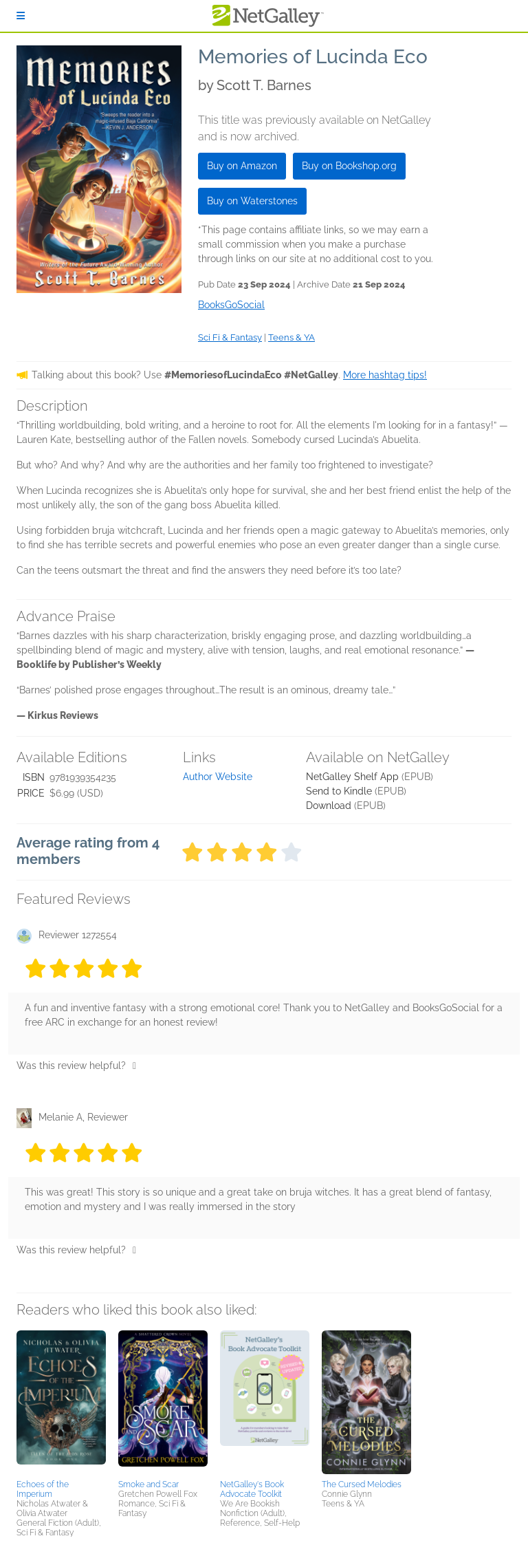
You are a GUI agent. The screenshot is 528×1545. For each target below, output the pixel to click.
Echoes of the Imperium (42, 1489)
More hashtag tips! (385, 374)
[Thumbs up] (134, 1065)
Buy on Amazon (242, 165)
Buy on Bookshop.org (349, 165)
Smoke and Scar (148, 1484)
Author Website (217, 776)
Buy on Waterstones (252, 200)
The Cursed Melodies (362, 1484)
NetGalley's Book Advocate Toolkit (252, 1489)
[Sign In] (20, 15)
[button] (61, 1402)
